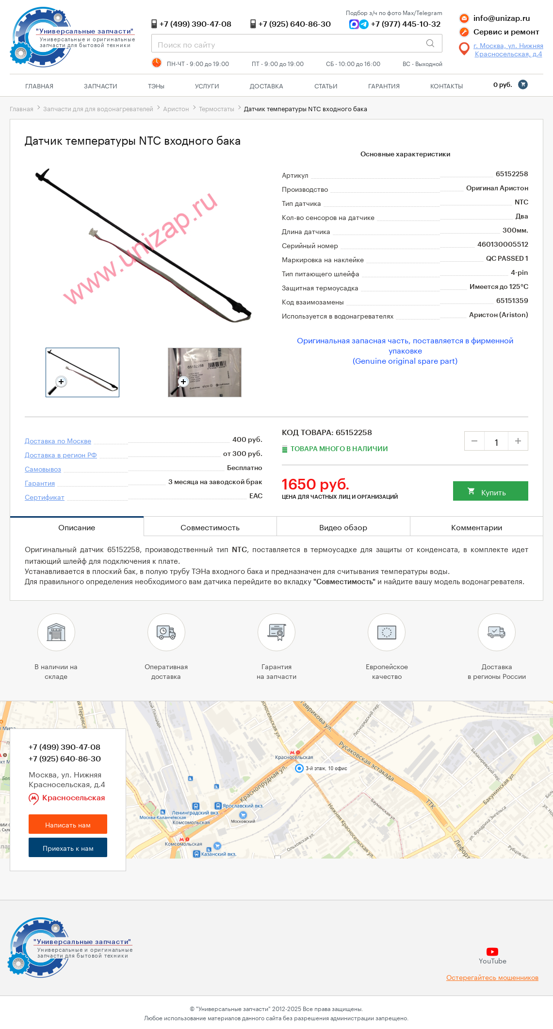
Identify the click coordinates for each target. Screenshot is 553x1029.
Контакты (446, 85)
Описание (76, 526)
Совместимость (210, 526)
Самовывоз (43, 468)
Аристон (176, 108)
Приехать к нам (68, 847)
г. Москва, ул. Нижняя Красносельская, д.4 (508, 49)
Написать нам (68, 824)
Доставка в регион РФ (61, 454)
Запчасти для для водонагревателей (98, 108)
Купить (493, 491)
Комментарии (476, 526)
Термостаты (216, 108)
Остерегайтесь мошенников (492, 977)
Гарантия (384, 85)
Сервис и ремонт (506, 32)
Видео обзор (343, 526)
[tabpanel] (82, 372)
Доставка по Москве (58, 440)
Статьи (326, 85)
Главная (39, 85)
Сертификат (45, 496)
